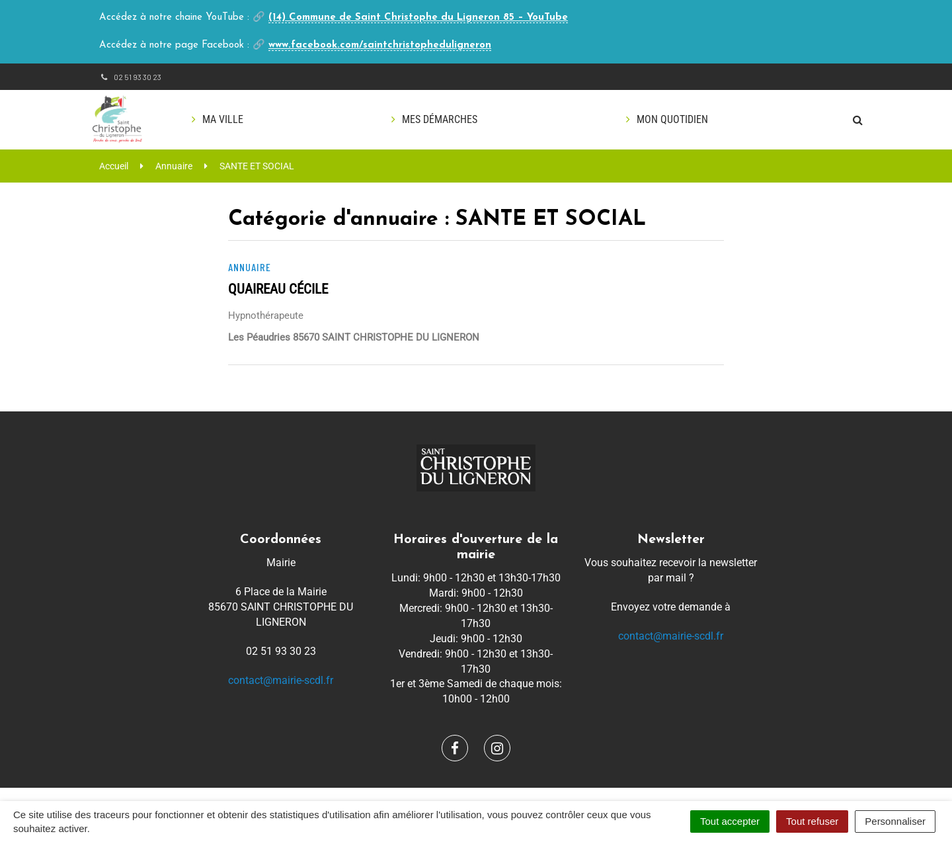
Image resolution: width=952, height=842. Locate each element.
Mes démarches (439, 119)
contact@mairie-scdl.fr (280, 680)
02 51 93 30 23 (130, 76)
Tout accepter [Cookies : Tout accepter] (730, 821)
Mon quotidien (672, 119)
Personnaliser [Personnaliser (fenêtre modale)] (895, 821)
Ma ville (222, 119)
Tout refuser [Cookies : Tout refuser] (812, 821)
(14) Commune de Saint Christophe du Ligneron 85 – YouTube (418, 17)
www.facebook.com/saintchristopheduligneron (379, 45)
